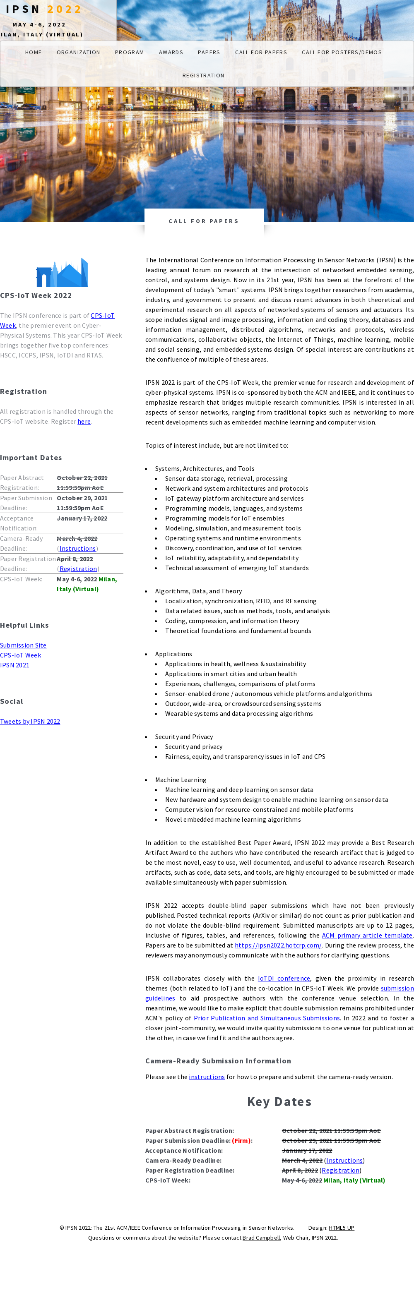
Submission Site (23, 645)
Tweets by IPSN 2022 (30, 721)
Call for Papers (261, 52)
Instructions (78, 548)
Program (129, 52)
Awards (171, 52)
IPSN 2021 (14, 665)
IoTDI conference (284, 978)
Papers (209, 52)
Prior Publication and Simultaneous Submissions (267, 1018)
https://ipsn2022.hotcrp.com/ (278, 945)
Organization (79, 52)
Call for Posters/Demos (342, 52)
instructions (207, 1076)
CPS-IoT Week (20, 655)
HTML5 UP (341, 1227)
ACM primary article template (367, 935)
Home (33, 52)
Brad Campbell (261, 1237)
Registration (204, 75)
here (84, 421)
